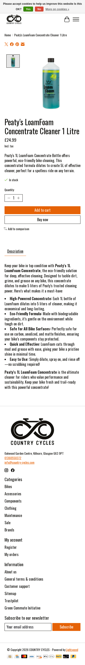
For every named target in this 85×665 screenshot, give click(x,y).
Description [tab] (15, 250)
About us (11, 571)
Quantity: (10, 189)
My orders (12, 554)
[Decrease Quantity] (9, 197)
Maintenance (13, 515)
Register (11, 546)
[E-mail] (28, 626)
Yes (28, 9)
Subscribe (66, 626)
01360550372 (13, 457)
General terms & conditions (24, 578)
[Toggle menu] (75, 19)
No (39, 9)
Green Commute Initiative (22, 607)
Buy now (42, 219)
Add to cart (42, 209)
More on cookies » (57, 9)
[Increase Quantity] (18, 197)
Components (13, 500)
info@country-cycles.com (19, 462)
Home (8, 35)
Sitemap (10, 593)
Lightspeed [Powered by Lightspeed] (72, 649)
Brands (9, 529)
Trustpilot (11, 600)
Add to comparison (16, 228)
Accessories (13, 493)
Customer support (17, 586)
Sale (7, 522)
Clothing (10, 507)
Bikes (8, 486)
